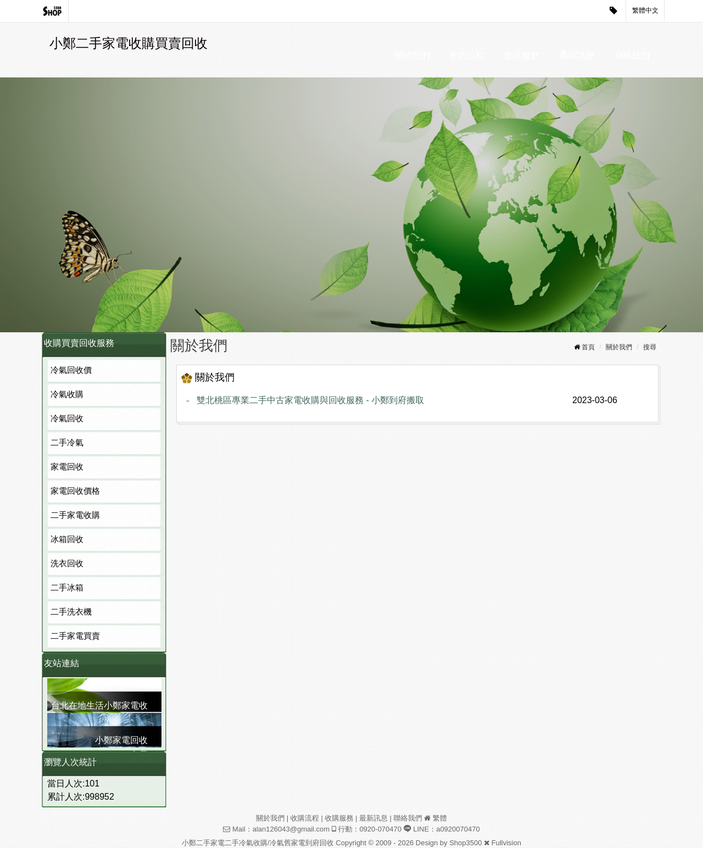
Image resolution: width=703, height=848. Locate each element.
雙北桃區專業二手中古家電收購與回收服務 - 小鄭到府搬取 (310, 400)
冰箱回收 (67, 539)
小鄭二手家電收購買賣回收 (128, 43)
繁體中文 (645, 10)
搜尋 (649, 347)
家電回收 (67, 466)
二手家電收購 (75, 515)
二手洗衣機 (71, 611)
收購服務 (521, 55)
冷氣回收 (67, 418)
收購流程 (466, 55)
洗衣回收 (67, 563)
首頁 (588, 347)
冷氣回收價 (71, 370)
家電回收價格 (75, 490)
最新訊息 (576, 55)
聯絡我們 (631, 55)
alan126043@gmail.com (291, 829)
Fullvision (506, 843)
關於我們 (411, 55)
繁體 (440, 818)
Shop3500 (465, 843)
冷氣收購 (67, 394)
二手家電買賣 (75, 635)
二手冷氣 (67, 442)
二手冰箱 (67, 587)
